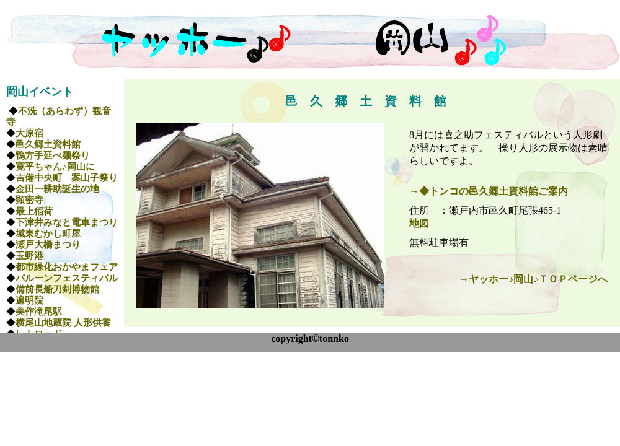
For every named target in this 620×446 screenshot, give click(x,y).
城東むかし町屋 (48, 233)
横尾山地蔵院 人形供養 (63, 323)
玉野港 (29, 256)
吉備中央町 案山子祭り (67, 178)
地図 (419, 223)
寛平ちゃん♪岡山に (55, 167)
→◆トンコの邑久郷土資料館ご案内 (488, 191)
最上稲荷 (34, 211)
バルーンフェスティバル (67, 278)
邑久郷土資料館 (48, 144)
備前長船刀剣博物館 (57, 289)
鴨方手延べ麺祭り (53, 155)
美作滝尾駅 (39, 312)
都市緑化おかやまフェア (67, 267)
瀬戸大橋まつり (48, 245)
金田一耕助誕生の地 (57, 189)
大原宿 (29, 133)
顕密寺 (29, 200)
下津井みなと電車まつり (67, 222)
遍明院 (29, 300)
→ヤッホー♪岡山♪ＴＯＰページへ (533, 279)
